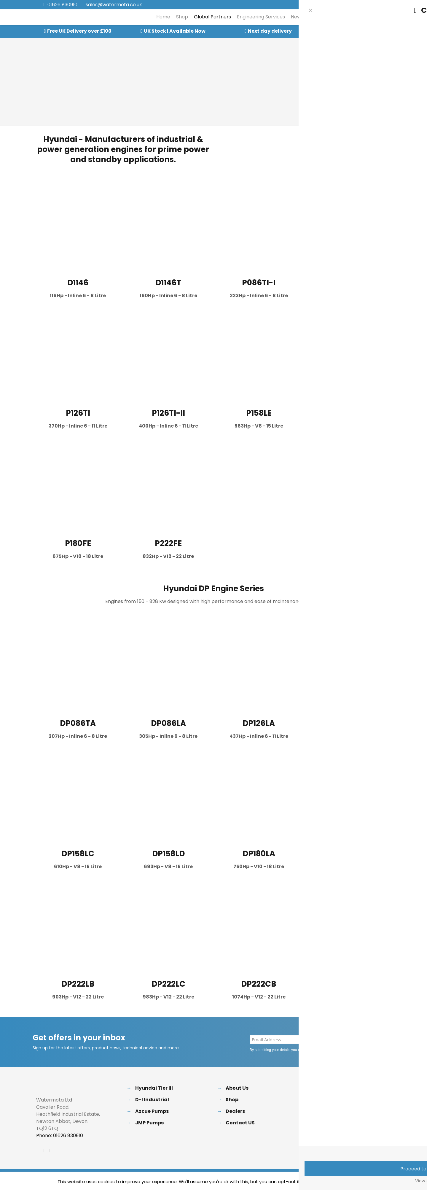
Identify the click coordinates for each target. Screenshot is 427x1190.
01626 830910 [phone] (62, 4)
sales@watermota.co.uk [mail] (114, 4)
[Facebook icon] (359, 5)
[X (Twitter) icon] (366, 5)
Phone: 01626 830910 (59, 1135)
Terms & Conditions (341, 1122)
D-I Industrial (152, 1099)
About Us (237, 1088)
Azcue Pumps (152, 1111)
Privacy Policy (332, 1050)
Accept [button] (333, 1182)
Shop (232, 1099)
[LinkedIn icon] (374, 5)
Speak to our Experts (365, 31)
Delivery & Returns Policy (347, 1088)
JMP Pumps (149, 1122)
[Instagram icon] (381, 5)
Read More (357, 1181)
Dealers (235, 1111)
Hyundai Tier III (154, 1088)
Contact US (240, 1122)
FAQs (322, 1099)
